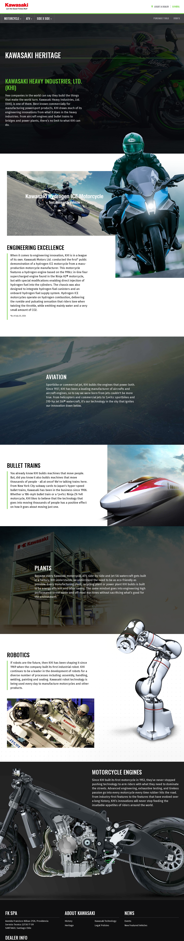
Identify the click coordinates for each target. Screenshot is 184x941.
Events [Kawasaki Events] (127, 921)
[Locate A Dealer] (161, 6)
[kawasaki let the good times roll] (16, 6)
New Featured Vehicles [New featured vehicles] (135, 925)
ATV (29, 18)
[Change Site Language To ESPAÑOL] (176, 6)
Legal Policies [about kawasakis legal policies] (102, 925)
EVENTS (177, 18)
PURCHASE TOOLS (161, 18)
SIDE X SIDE (44, 18)
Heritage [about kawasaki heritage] (69, 925)
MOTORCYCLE (12, 18)
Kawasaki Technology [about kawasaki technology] (105, 921)
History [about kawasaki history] (68, 921)
